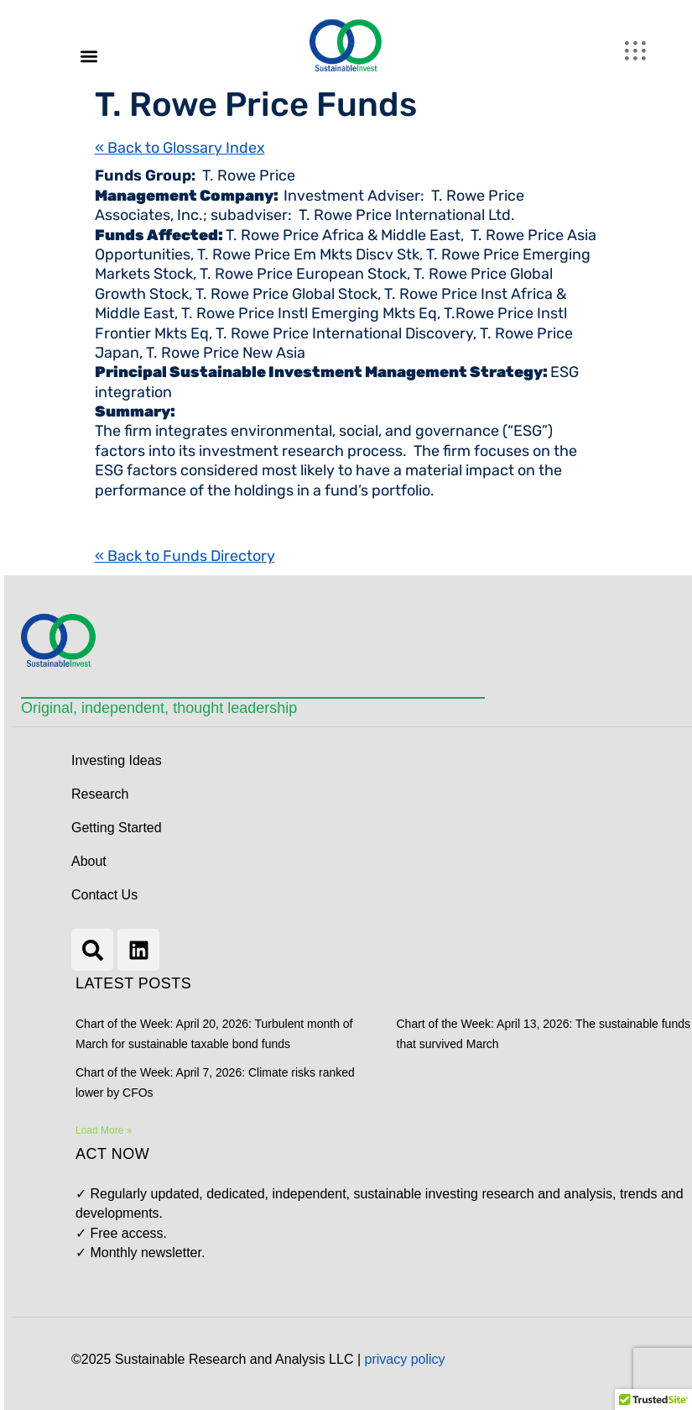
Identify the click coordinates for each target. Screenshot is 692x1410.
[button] (88, 56)
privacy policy (405, 1359)
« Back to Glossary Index (180, 148)
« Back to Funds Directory (185, 556)
